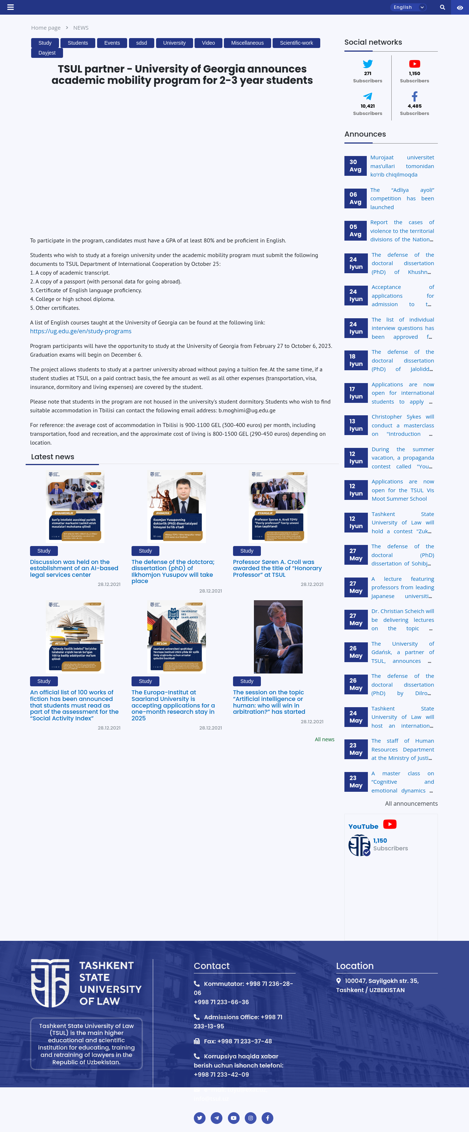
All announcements (411, 803)
